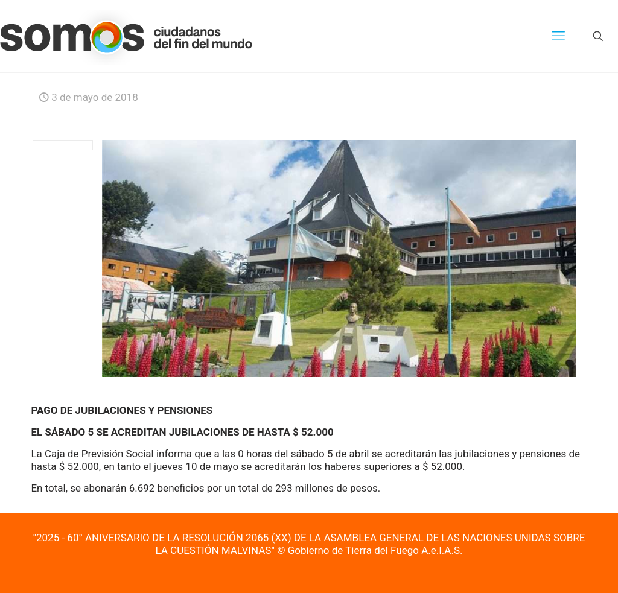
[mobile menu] (558, 36)
